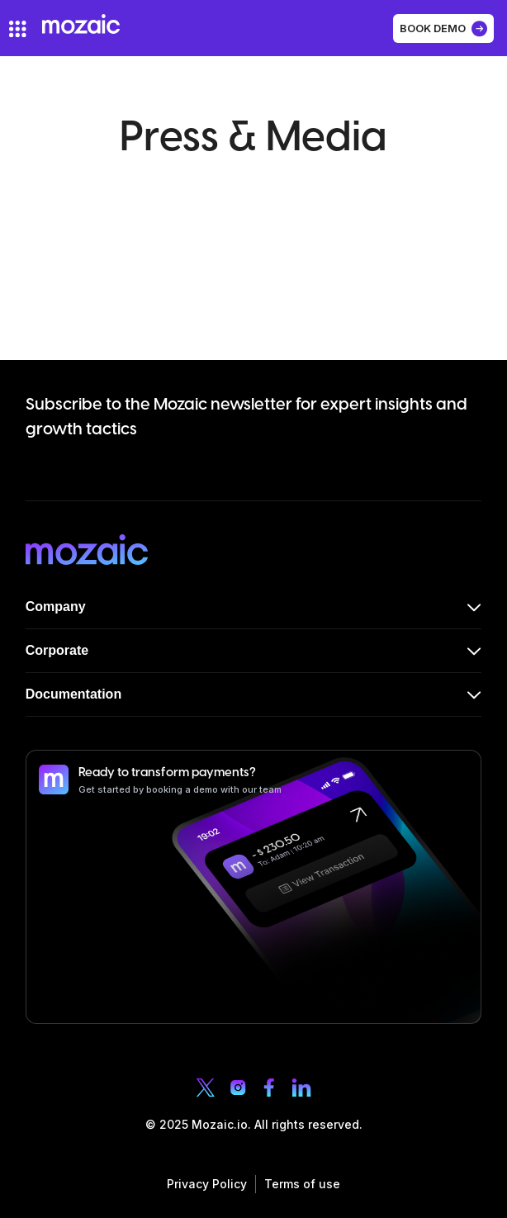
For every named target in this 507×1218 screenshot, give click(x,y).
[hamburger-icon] (18, 28)
